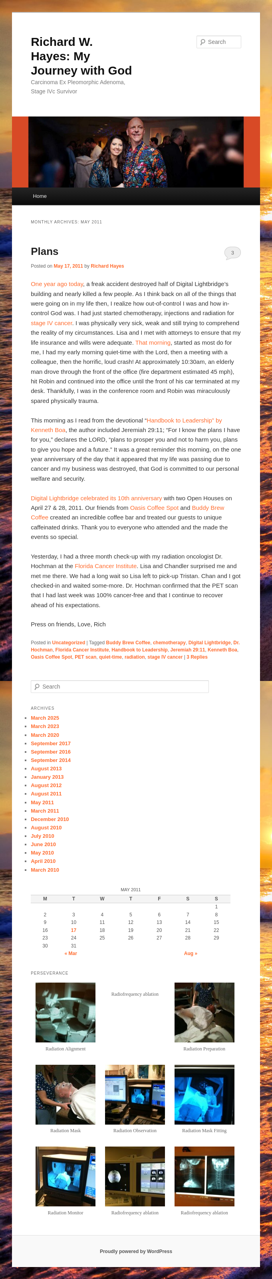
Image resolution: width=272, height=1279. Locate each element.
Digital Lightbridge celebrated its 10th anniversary (96, 498)
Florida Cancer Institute (106, 566)
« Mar (71, 953)
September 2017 (51, 743)
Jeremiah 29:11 (188, 650)
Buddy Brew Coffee (128, 642)
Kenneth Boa (222, 650)
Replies (197, 657)
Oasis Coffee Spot (154, 507)
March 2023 (45, 726)
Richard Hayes (107, 266)
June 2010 (43, 844)
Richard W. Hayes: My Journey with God (81, 56)
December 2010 (50, 819)
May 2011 (42, 802)
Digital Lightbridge (210, 642)
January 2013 (47, 777)
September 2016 (51, 752)
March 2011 (45, 811)
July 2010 (42, 836)
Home (40, 196)
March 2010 (45, 870)
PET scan (85, 657)
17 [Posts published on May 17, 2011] (73, 930)
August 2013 (46, 769)
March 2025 (45, 718)
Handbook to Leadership (139, 650)
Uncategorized (68, 642)
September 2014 (51, 760)
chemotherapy (169, 642)
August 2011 (46, 794)
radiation (135, 657)
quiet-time (110, 657)
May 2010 (42, 853)
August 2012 (46, 785)
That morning (153, 342)
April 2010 (43, 861)
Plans (44, 251)
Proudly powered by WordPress (136, 1251)
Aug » (190, 953)
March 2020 (45, 735)
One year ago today (57, 283)
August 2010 (46, 828)
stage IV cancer (51, 323)
